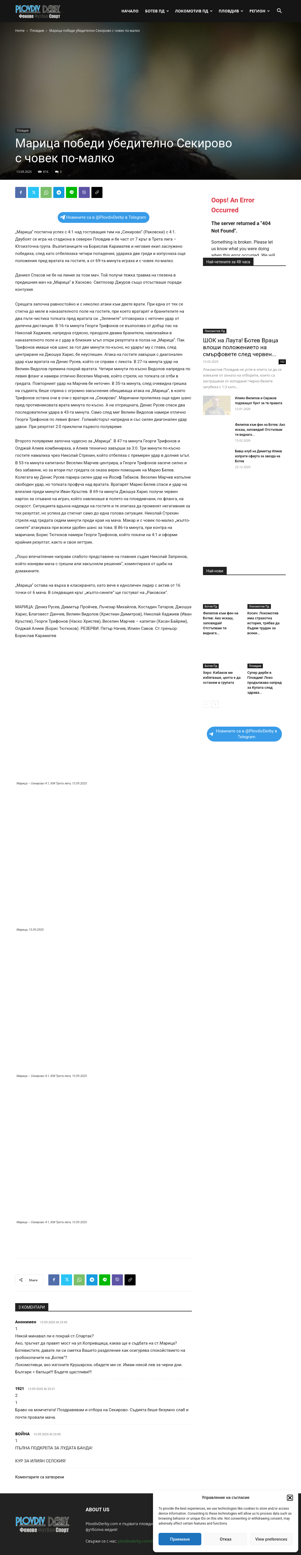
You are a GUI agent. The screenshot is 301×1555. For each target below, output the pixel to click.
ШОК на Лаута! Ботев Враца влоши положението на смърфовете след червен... (240, 347)
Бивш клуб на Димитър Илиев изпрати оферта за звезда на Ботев (258, 456)
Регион (259, 11)
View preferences (271, 1539)
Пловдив (231, 11)
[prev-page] (206, 704)
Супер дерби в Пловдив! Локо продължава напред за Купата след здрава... (264, 682)
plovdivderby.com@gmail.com (145, 1541)
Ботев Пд (157, 11)
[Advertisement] (103, 1240)
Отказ (225, 1539)
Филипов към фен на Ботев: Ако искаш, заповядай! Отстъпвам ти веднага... (260, 430)
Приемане (180, 1539)
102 (282, 362)
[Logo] (40, 11)
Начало (130, 11)
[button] (290, 1498)
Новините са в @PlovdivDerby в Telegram (103, 217)
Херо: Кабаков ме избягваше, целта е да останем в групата (222, 677)
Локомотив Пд (194, 11)
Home (20, 30)
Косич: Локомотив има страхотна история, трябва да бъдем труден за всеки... (263, 623)
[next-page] (215, 704)
